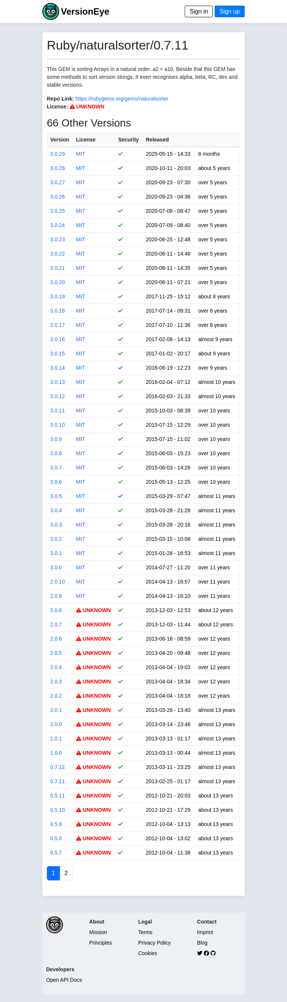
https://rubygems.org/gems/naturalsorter (121, 99)
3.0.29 (57, 154)
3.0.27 (57, 182)
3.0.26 (57, 197)
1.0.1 (56, 739)
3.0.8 (56, 453)
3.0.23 (57, 239)
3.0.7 (56, 468)
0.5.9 (56, 824)
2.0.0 (56, 724)
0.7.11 (57, 781)
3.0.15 (57, 354)
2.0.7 (56, 624)
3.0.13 (57, 382)
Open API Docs (64, 980)
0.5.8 (56, 838)
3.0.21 (57, 268)
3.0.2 (56, 539)
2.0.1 (56, 710)
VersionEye (85, 11)
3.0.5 (56, 496)
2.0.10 (57, 582)
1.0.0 (56, 753)
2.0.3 (56, 682)
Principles (100, 943)
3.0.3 (56, 525)
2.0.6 (56, 639)
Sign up (230, 11)
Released (157, 140)
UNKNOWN (87, 107)
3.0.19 (57, 296)
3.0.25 (57, 211)
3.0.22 (57, 254)
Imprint (205, 932)
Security (128, 140)
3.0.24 (57, 225)
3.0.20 (57, 282)
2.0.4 (56, 667)
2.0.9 (56, 596)
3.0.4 (56, 510)
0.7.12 (57, 767)
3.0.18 (57, 311)
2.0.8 (56, 610)
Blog (202, 943)
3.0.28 (57, 168)
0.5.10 (57, 810)
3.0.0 (56, 567)
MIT (80, 154)
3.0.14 (57, 368)
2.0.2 (56, 696)
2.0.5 (56, 653)
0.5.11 (57, 796)
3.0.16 (57, 339)
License (86, 140)
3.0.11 (57, 411)
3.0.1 (56, 553)
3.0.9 (56, 439)
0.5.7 (56, 853)
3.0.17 (57, 325)
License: (57, 107)
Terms (145, 932)
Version (59, 140)
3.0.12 (57, 396)
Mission (98, 932)
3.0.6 (56, 482)
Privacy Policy (154, 943)
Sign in (199, 11)
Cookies (147, 953)
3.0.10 (57, 425)
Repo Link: (60, 99)
